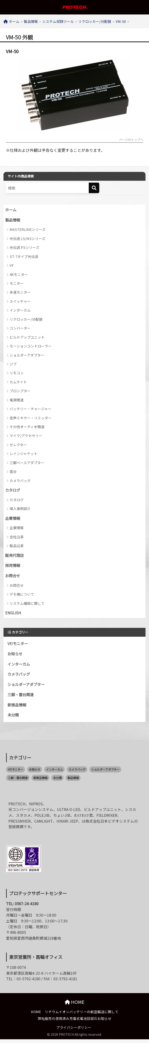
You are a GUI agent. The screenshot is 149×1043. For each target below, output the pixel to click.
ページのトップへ (130, 140)
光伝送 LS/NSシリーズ (27, 238)
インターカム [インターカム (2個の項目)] (54, 773)
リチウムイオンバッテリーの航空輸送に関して (81, 1015)
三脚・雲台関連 (21, 698)
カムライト (18, 382)
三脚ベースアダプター (27, 463)
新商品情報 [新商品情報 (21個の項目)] (40, 781)
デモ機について (22, 596)
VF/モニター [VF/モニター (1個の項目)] (15, 773)
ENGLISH (13, 615)
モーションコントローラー (31, 346)
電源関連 (17, 400)
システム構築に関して (27, 604)
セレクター (18, 445)
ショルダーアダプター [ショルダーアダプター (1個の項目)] (105, 773)
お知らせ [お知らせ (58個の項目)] (34, 773)
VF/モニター (18, 646)
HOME (75, 1005)
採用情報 (13, 567)
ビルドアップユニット (27, 337)
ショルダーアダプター (27, 355)
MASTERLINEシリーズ (28, 230)
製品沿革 (17, 546)
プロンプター (20, 391)
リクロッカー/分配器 (26, 319)
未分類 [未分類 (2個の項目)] (57, 781)
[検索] (94, 188)
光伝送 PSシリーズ (24, 248)
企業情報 (13, 519)
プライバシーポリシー (73, 1031)
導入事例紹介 (20, 509)
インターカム (20, 310)
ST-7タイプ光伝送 (24, 256)
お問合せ (13, 577)
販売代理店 (15, 556)
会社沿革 (17, 537)
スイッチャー (20, 301)
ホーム (11, 210)
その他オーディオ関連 (27, 427)
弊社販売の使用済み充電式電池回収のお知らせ (74, 1022)
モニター (17, 283)
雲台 (13, 472)
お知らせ (15, 656)
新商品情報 (17, 708)
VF (12, 266)
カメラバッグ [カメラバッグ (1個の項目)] (77, 773)
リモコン (17, 373)
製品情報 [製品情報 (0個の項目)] (73, 781)
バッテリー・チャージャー (30, 409)
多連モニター (20, 292)
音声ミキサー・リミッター (31, 418)
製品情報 (13, 220)
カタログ (13, 491)
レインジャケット (23, 454)
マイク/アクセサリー (26, 436)
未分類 (13, 719)
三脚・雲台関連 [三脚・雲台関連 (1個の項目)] (18, 781)
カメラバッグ (20, 481)
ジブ (13, 364)
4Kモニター (19, 274)
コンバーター (20, 328)
